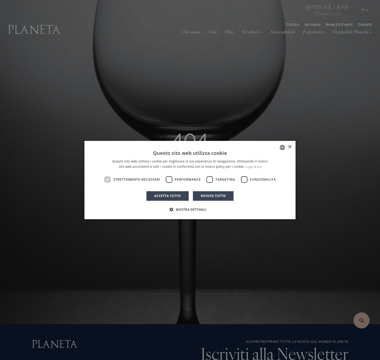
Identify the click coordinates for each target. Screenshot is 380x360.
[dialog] (190, 180)
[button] (190, 209)
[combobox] (282, 147)
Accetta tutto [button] (167, 196)
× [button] (290, 147)
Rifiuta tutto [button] (213, 196)
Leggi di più (253, 167)
